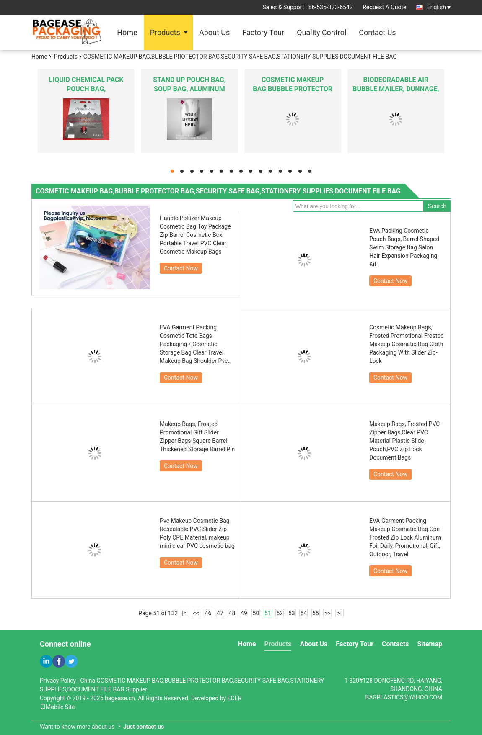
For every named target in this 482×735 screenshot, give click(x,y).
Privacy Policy (58, 680)
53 (291, 613)
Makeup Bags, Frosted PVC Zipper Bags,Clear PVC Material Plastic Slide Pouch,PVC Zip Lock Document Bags (404, 441)
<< (196, 613)
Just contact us (143, 726)
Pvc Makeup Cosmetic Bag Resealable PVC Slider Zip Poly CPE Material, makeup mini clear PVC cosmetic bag (197, 533)
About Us (214, 32)
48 (232, 613)
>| (339, 613)
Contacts (395, 644)
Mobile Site (57, 707)
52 (279, 613)
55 (315, 613)
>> (327, 613)
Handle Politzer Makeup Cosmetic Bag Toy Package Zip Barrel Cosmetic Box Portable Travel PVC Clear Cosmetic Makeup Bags (195, 235)
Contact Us (377, 32)
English (439, 7)
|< (184, 613)
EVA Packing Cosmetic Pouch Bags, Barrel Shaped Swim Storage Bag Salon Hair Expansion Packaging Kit (404, 247)
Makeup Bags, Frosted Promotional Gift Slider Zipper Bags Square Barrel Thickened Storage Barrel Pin (197, 436)
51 (267, 613)
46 (208, 613)
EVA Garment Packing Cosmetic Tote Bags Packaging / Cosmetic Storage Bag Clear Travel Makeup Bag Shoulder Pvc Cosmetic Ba (194, 344)
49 (244, 613)
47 (220, 613)
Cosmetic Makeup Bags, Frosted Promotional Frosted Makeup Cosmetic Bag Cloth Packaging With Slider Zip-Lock (406, 344)
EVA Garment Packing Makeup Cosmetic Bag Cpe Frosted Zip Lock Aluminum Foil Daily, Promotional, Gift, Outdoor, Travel (405, 537)
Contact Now (181, 268)
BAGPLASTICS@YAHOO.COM (403, 697)
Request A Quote (384, 7)
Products (165, 32)
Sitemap (429, 644)
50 (256, 613)
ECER (235, 698)
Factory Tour (263, 32)
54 (303, 613)
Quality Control (321, 32)
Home (127, 32)
